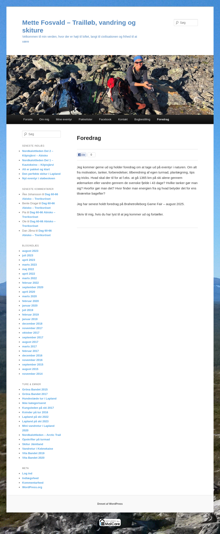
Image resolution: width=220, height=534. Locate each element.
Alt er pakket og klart (36, 169)
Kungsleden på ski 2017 (38, 407)
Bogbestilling (142, 119)
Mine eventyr (64, 119)
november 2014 (32, 373)
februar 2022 (30, 282)
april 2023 (28, 260)
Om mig (44, 119)
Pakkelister (85, 119)
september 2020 (32, 287)
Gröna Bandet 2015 (35, 389)
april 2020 (28, 291)
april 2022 (28, 273)
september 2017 (32, 337)
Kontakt (123, 119)
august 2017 (30, 342)
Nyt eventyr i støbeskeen (38, 178)
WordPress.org (32, 487)
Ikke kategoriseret (34, 403)
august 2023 (30, 250)
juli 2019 (27, 310)
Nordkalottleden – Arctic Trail (41, 434)
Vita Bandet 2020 (33, 457)
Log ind (27, 473)
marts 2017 (29, 346)
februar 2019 (30, 314)
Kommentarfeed (32, 482)
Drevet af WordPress (110, 503)
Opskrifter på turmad (36, 439)
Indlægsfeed (30, 478)
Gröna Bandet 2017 (35, 394)
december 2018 (32, 323)
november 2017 (32, 328)
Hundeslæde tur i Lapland (39, 398)
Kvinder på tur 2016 (35, 412)
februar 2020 (30, 301)
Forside (27, 119)
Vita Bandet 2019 (33, 453)
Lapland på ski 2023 (35, 421)
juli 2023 (27, 255)
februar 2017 (30, 351)
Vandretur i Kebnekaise (37, 448)
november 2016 (32, 360)
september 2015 (32, 364)
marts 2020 (29, 296)
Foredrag (163, 119)
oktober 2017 (30, 332)
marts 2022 (29, 278)
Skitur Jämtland (32, 444)
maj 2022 (28, 269)
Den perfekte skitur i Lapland (41, 173)
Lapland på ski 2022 (35, 416)
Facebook (105, 119)
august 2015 (30, 369)
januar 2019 (30, 319)
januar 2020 (30, 305)
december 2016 (32, 355)
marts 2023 (29, 264)
